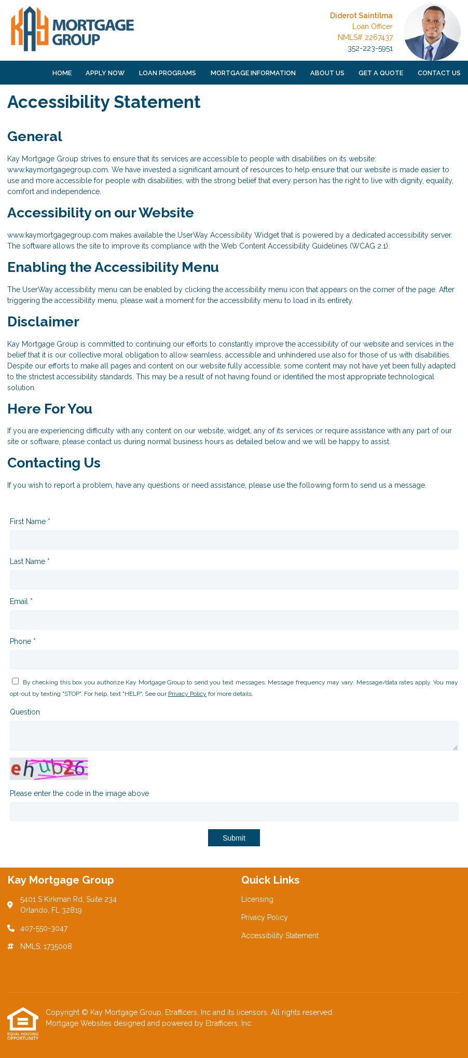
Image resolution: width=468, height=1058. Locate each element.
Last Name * (30, 561)
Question (25, 712)
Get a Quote (381, 73)
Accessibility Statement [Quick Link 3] (280, 935)
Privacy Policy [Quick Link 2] (264, 917)
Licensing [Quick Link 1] (257, 899)
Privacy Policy (187, 693)
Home (62, 73)
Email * (21, 601)
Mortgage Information (253, 73)
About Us (327, 73)
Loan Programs (167, 73)
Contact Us (439, 73)
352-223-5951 (370, 48)
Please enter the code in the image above (79, 793)
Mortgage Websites (80, 1023)
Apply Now (105, 73)
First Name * (30, 521)
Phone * (23, 641)
